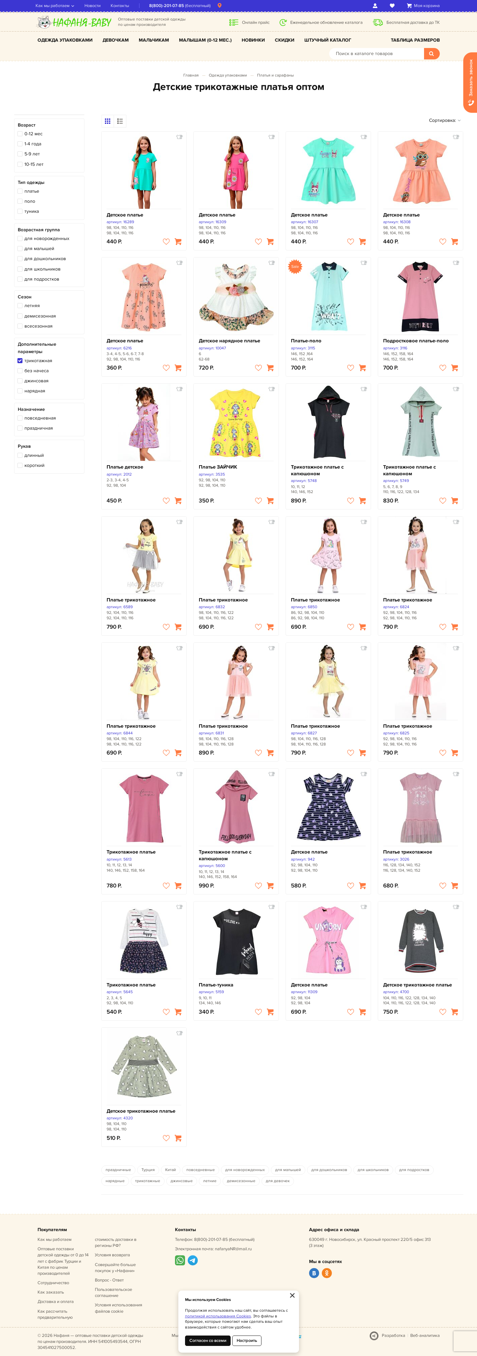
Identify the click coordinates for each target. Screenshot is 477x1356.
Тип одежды (31, 182)
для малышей (39, 248)
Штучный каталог (327, 40)
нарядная (34, 391)
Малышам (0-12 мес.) (205, 40)
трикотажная (38, 361)
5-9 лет (32, 154)
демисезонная (40, 316)
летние (210, 1180)
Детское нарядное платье (229, 341)
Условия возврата (112, 1255)
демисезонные (241, 1180)
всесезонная (38, 326)
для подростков (41, 279)
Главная (191, 75)
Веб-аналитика (425, 1335)
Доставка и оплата (56, 1301)
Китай (170, 1169)
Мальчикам (154, 40)
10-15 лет (34, 164)
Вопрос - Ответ (109, 1280)
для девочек (278, 1180)
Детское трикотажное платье (417, 985)
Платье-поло (306, 341)
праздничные (118, 1169)
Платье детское (125, 467)
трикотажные (147, 1180)
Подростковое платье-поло (416, 341)
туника (31, 211)
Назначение (31, 409)
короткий (34, 465)
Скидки (284, 40)
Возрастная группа (39, 230)
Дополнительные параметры (37, 347)
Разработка (393, 1335)
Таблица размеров (415, 40)
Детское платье (125, 215)
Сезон (25, 297)
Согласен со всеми (207, 1340)
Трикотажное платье (131, 852)
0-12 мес (33, 134)
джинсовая (36, 381)
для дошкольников (45, 258)
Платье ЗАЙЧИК (218, 467)
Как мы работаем (54, 5)
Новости (94, 5)
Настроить (247, 1340)
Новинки (253, 40)
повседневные (200, 1169)
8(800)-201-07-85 (168, 5)
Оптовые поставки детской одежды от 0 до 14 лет (63, 1261)
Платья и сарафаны (275, 75)
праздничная (38, 428)
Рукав (24, 446)
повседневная (40, 418)
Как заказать (51, 1292)
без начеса (36, 371)
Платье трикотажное (131, 600)
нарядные (115, 1180)
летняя (32, 305)
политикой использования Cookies (218, 1316)
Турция (148, 1169)
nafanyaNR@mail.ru (233, 1249)
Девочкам (116, 40)
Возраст (27, 125)
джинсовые (182, 1180)
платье (31, 191)
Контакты (122, 5)
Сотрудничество (53, 1283)
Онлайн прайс (256, 22)
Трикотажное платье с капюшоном (317, 470)
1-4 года (32, 144)
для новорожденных (46, 238)
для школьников (42, 269)
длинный (34, 455)
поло (29, 201)
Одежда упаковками (65, 40)
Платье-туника (216, 985)
